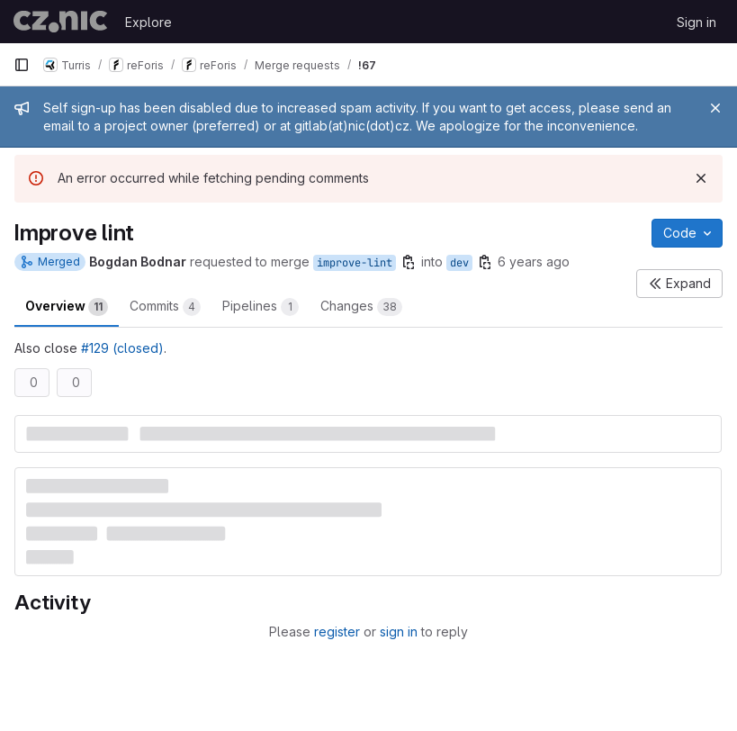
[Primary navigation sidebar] (21, 64)
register (337, 631)
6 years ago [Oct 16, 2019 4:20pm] (534, 261)
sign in (399, 631)
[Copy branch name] (408, 262)
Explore (148, 22)
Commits (165, 307)
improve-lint (354, 263)
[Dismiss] (701, 178)
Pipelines (260, 307)
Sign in (696, 22)
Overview (66, 307)
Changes (361, 307)
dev (459, 263)
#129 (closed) (122, 348)
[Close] (715, 108)
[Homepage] (60, 21)
